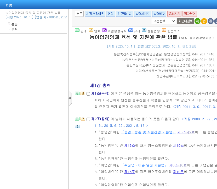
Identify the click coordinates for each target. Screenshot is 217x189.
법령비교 (159, 14)
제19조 (178, 145)
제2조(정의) (101, 118)
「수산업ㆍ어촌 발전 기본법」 (144, 164)
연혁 (110, 14)
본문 (13, 24)
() (152, 54)
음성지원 (174, 14)
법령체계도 (143, 14)
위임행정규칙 (114, 31)
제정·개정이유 (95, 14)
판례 (81, 31)
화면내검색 (185, 21)
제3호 (182, 164)
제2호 (190, 131)
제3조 (181, 131)
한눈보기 (171, 31)
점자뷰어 (189, 14)
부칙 (13, 29)
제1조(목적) (101, 93)
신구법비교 (125, 14)
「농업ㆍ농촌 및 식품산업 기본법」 (148, 131)
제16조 (129, 145)
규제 (134, 31)
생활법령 (151, 31)
